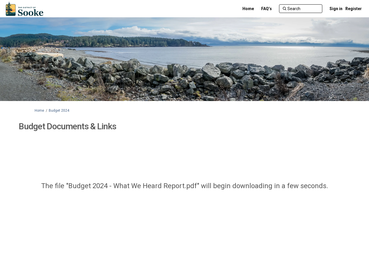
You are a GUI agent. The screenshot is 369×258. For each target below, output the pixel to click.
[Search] (300, 8)
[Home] (248, 8)
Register (353, 8)
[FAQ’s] (266, 8)
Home (39, 111)
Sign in (336, 8)
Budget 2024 (59, 111)
